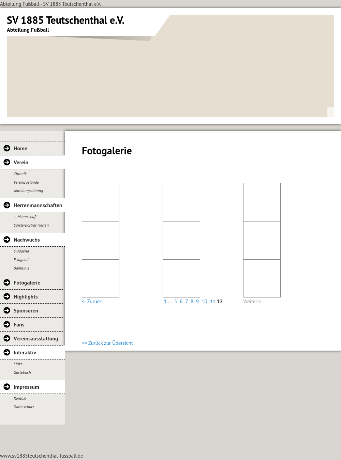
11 (213, 301)
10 (204, 301)
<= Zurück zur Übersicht (107, 343)
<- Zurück (92, 301)
